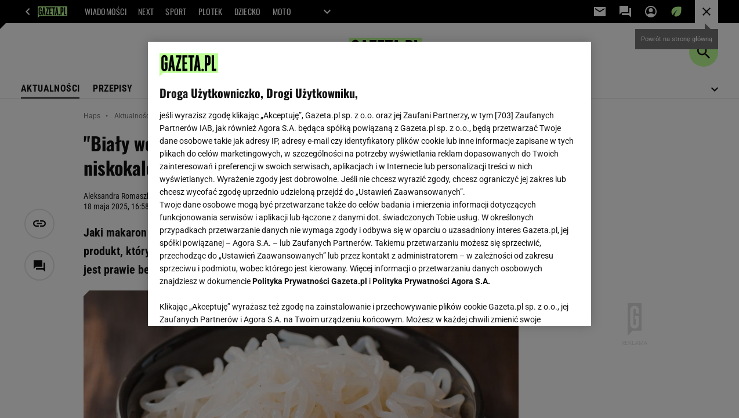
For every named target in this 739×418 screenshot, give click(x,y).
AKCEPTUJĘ (540, 303)
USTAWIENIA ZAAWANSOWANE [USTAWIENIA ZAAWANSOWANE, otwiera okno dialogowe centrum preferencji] (235, 302)
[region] (369, 184)
